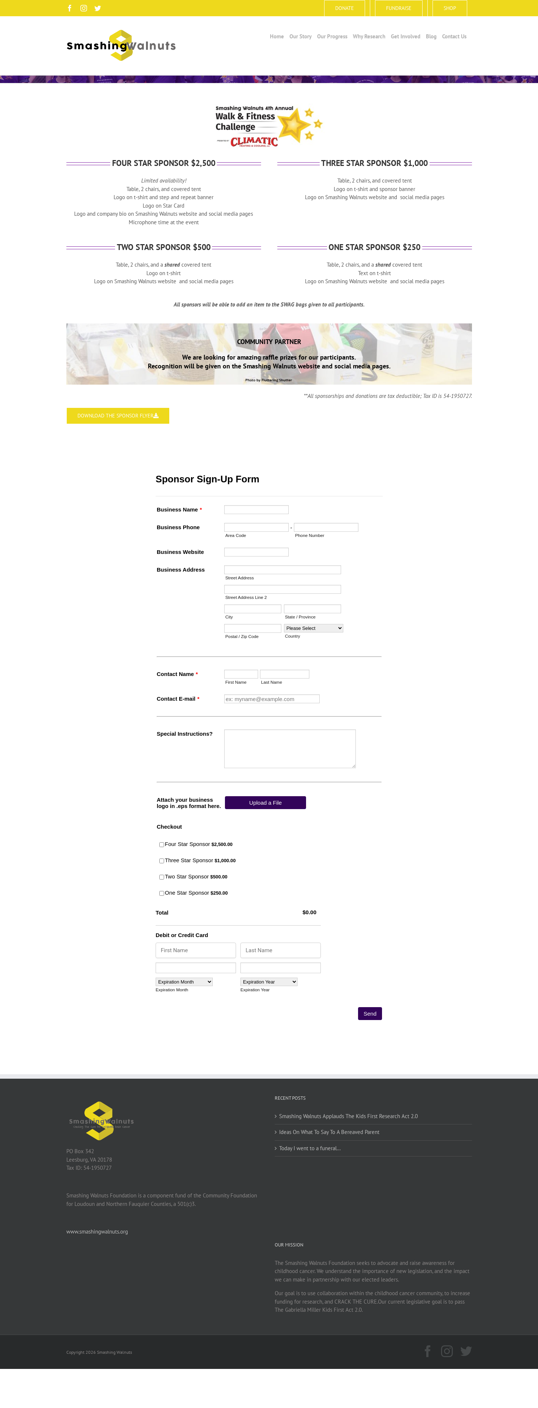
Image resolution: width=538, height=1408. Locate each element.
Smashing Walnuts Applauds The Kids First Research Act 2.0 (348, 1116)
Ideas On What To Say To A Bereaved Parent (329, 1131)
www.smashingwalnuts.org (97, 1231)
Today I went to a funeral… (310, 1148)
